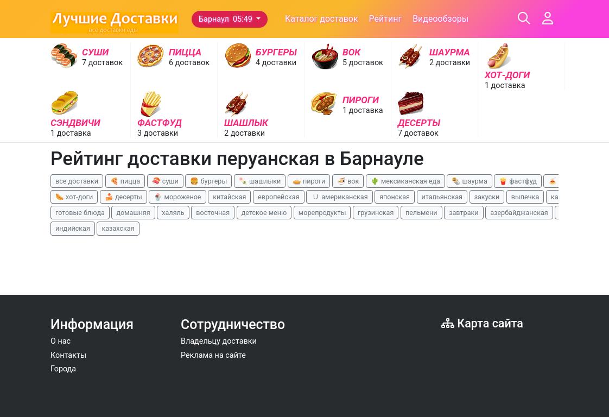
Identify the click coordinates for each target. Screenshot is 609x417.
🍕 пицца (125, 181)
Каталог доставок (321, 19)
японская (394, 197)
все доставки (76, 181)
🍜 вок (348, 181)
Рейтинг (385, 19)
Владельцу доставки (219, 341)
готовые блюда (80, 212)
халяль (173, 212)
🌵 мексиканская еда (405, 181)
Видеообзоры (440, 19)
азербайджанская (519, 212)
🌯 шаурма (469, 181)
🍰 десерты (123, 197)
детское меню (264, 212)
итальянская (442, 197)
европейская (279, 197)
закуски (487, 197)
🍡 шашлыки (260, 181)
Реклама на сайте (213, 355)
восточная (213, 212)
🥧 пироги (309, 181)
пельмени (421, 212)
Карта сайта (482, 323)
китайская (229, 197)
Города (63, 369)
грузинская (376, 212)
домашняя (133, 212)
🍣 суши (165, 181)
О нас (60, 341)
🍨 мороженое (177, 197)
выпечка (525, 197)
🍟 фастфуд (518, 181)
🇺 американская (339, 197)
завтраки (463, 212)
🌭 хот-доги (74, 197)
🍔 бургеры (208, 181)
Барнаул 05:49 (226, 19)
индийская (72, 228)
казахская (117, 228)
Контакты (68, 355)
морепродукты (322, 212)
